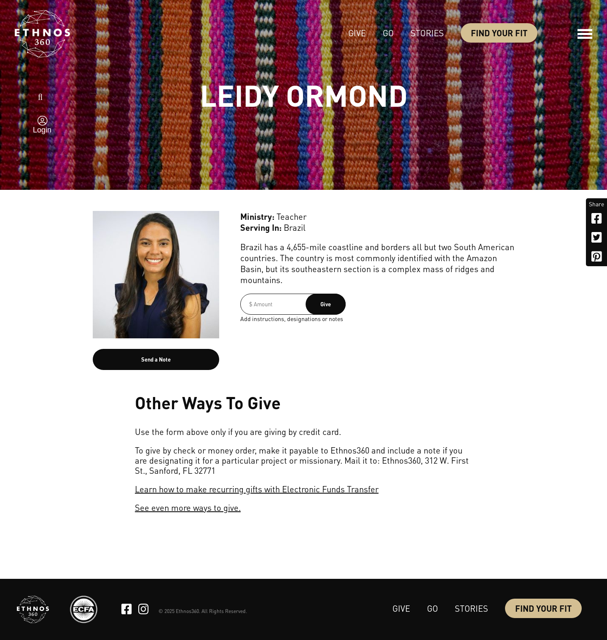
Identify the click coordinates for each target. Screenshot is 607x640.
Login (42, 130)
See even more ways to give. (188, 507)
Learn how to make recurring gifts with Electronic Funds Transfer (257, 488)
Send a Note (156, 359)
